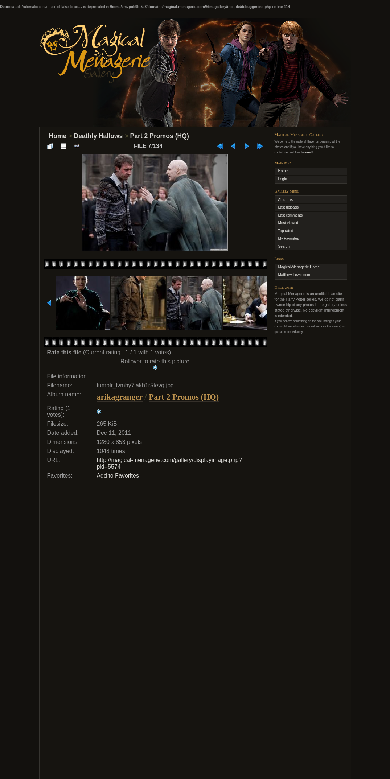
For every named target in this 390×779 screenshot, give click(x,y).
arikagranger (119, 396)
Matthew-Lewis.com (294, 275)
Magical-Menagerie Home (299, 267)
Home (58, 136)
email (308, 152)
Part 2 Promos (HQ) (159, 136)
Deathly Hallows (98, 136)
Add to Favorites (118, 476)
